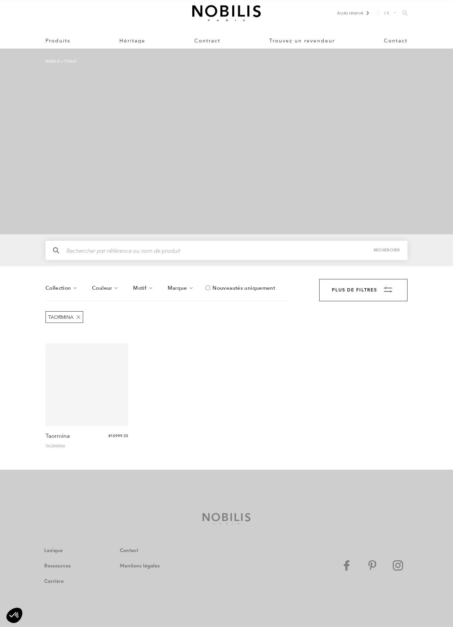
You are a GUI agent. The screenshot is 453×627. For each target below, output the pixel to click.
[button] (14, 615)
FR (387, 13)
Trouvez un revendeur (302, 41)
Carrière (54, 581)
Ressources (58, 566)
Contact (395, 41)
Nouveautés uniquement (243, 288)
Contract (207, 41)
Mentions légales (140, 566)
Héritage (132, 41)
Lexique (54, 550)
